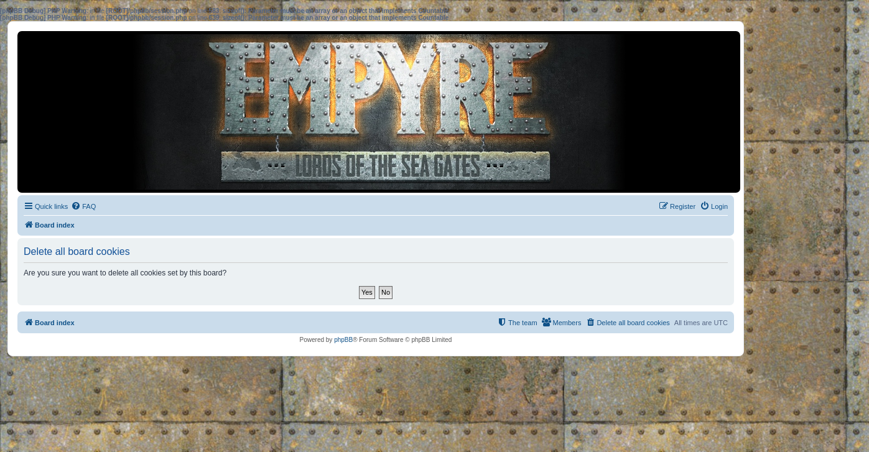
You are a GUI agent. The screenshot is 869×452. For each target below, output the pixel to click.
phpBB (343, 339)
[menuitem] (83, 206)
